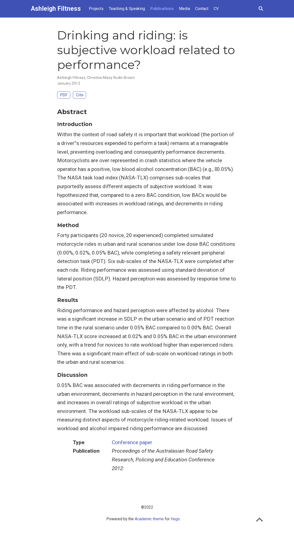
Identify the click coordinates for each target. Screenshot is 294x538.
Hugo (175, 519)
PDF (64, 94)
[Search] (261, 9)
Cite (79, 94)
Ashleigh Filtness (56, 8)
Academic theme (149, 519)
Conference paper (132, 442)
